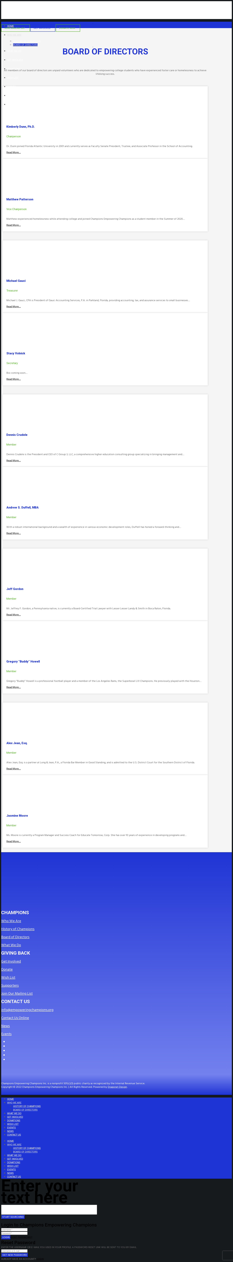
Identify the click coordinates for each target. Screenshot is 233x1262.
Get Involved (11, 961)
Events (6, 1034)
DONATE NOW (67, 28)
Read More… (13, 152)
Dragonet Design (117, 1087)
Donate (7, 969)
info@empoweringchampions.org (27, 1010)
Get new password (14, 1255)
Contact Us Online (15, 1018)
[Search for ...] (49, 1210)
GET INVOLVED (42, 28)
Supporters (10, 985)
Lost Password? (21, 1237)
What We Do (11, 945)
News (5, 1026)
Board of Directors (15, 937)
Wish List (8, 977)
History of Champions (17, 929)
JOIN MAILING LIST (14, 28)
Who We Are (11, 921)
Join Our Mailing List (17, 993)
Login (6, 1237)
